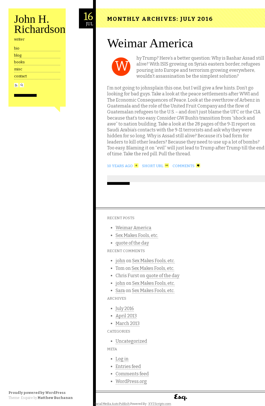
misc (18, 69)
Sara (120, 290)
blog (17, 55)
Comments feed (132, 373)
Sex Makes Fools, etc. (137, 235)
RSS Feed (16, 85)
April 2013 (126, 315)
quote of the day (132, 243)
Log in (122, 359)
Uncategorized (131, 341)
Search (22, 85)
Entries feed (128, 366)
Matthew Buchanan (55, 398)
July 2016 (125, 308)
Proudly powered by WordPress (37, 393)
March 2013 (128, 323)
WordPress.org (131, 381)
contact (20, 76)
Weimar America (150, 43)
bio (16, 48)
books (19, 62)
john (120, 260)
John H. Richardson (39, 24)
